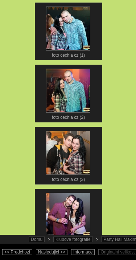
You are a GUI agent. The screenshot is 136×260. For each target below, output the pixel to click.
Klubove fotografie (73, 239)
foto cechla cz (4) (68, 216)
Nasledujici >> (51, 252)
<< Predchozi (17, 252)
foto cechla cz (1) (68, 30)
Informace (82, 252)
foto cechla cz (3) (68, 154)
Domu (36, 239)
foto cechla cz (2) (68, 92)
